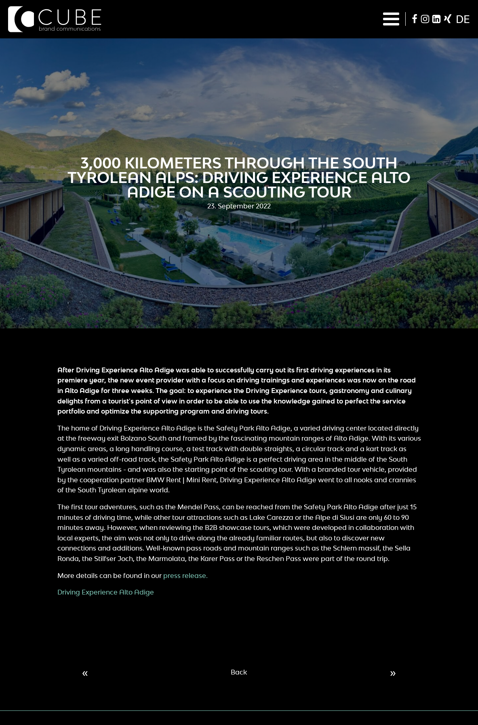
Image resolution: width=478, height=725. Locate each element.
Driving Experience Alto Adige (105, 592)
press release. (185, 576)
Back (239, 672)
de (463, 19)
